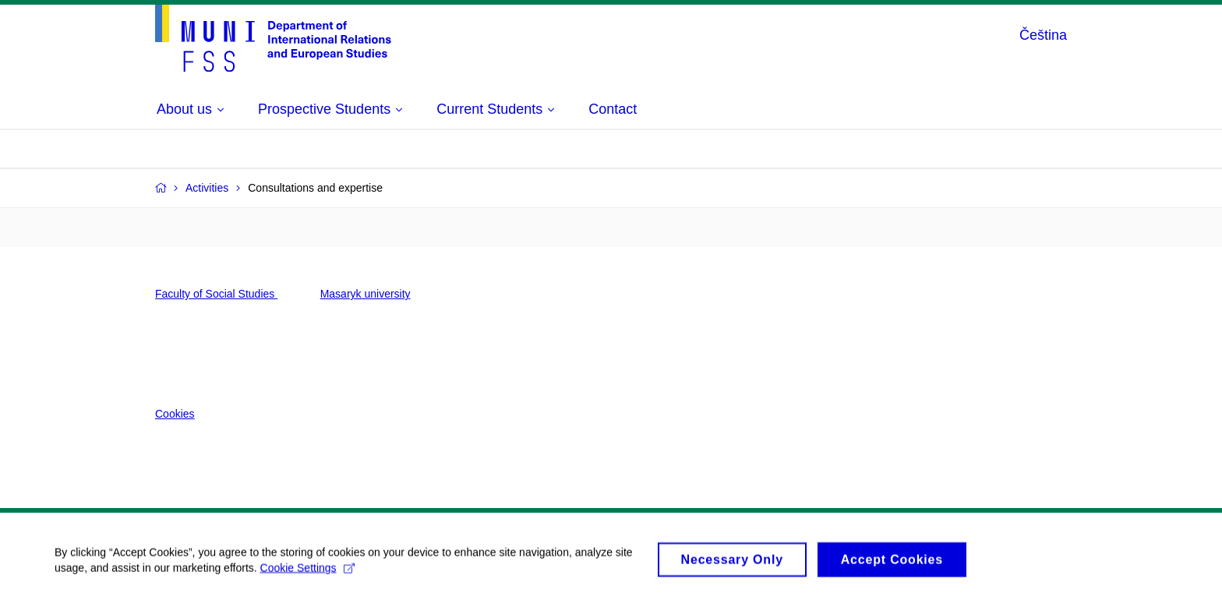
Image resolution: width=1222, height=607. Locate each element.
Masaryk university (365, 294)
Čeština (1043, 35)
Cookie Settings (307, 579)
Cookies (175, 414)
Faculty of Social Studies (216, 294)
